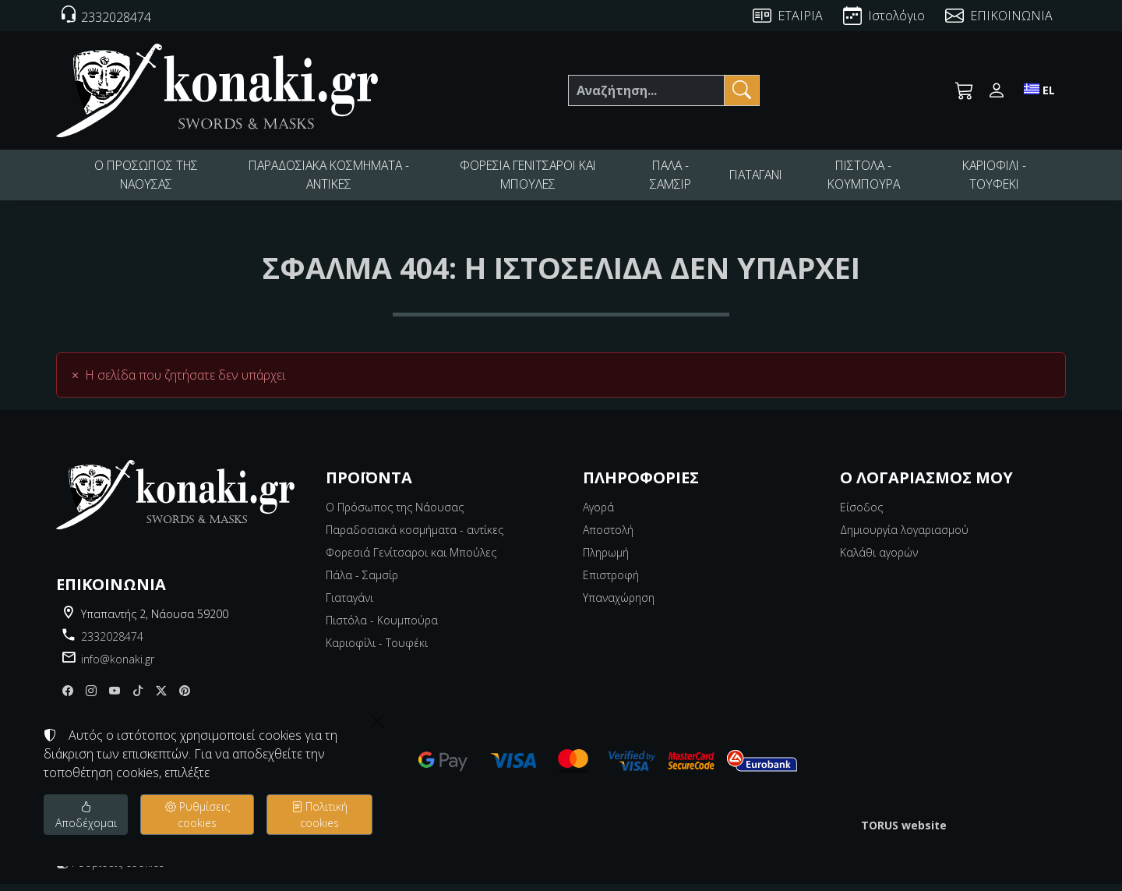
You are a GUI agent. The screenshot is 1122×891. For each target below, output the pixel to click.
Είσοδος (861, 514)
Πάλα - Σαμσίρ (362, 582)
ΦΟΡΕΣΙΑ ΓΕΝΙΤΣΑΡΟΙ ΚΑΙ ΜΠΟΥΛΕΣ (527, 178)
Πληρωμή (606, 559)
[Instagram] (91, 698)
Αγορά (598, 514)
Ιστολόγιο (896, 15)
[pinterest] (184, 698)
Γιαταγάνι (349, 604)
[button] (964, 90)
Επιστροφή (611, 582)
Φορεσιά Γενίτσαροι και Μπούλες (411, 559)
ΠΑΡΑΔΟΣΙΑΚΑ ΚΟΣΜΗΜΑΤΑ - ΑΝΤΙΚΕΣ (327, 178)
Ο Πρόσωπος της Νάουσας (395, 514)
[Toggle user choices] (996, 90)
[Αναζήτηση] (646, 90)
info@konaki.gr (117, 666)
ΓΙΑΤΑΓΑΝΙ (758, 178)
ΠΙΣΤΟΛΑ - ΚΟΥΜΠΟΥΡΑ (867, 178)
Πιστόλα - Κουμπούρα (382, 627)
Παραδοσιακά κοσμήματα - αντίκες (414, 536)
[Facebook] (67, 698)
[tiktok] (137, 698)
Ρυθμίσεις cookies (110, 869)
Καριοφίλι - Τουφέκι (377, 649)
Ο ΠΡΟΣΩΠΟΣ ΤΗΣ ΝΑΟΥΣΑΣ (144, 178)
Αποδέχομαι (86, 814)
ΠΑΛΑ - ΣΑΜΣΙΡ (670, 178)
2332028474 (112, 643)
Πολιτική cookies (319, 814)
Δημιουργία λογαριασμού (904, 536)
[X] (161, 698)
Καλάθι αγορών (879, 559)
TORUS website (904, 832)
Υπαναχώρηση (618, 604)
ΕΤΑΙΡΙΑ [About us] (800, 15)
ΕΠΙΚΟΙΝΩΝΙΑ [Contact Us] (1011, 15)
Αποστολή (608, 536)
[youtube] (114, 698)
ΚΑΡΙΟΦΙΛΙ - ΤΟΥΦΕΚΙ (996, 178)
